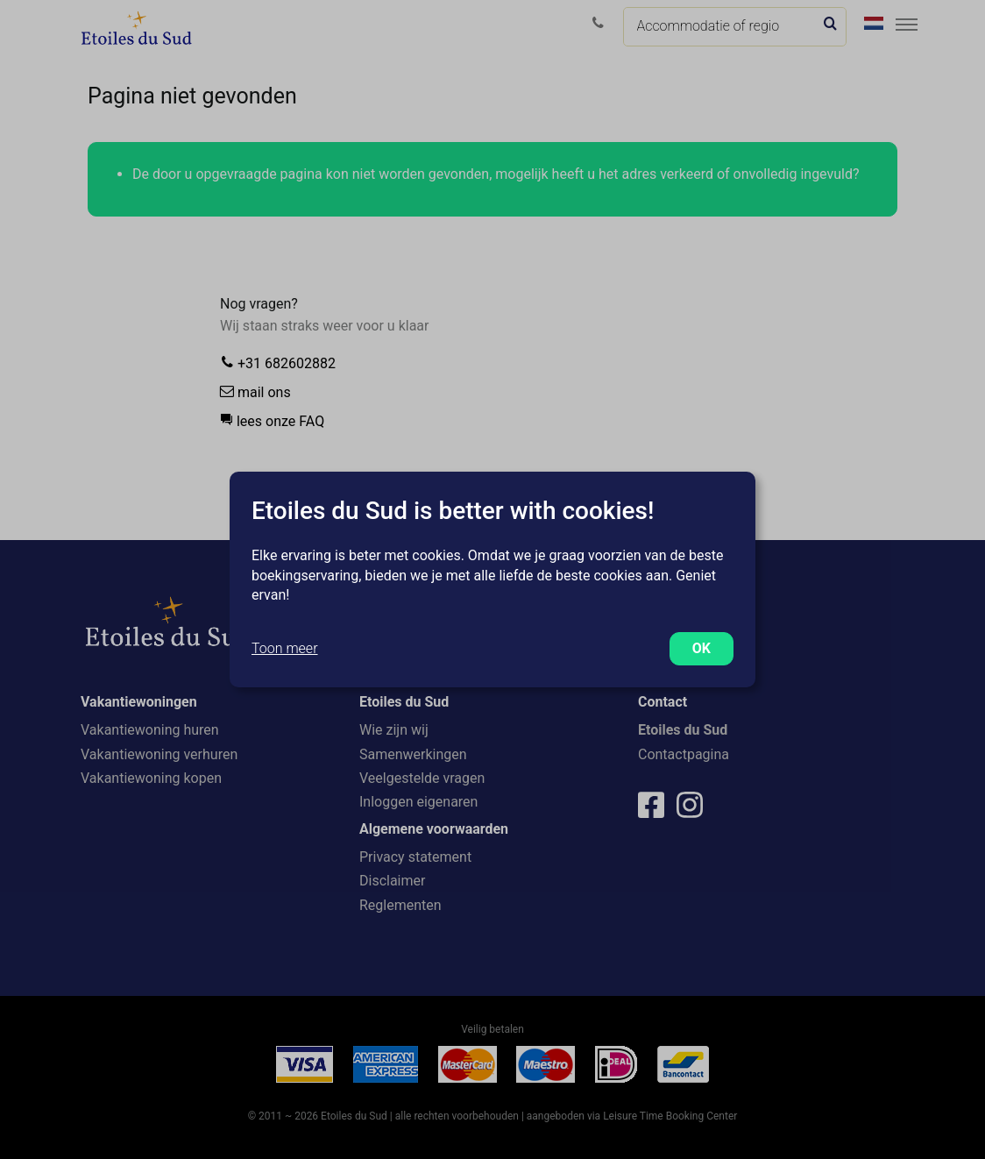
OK (701, 648)
